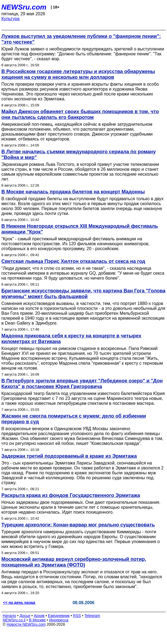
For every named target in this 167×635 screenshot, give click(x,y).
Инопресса (59, 620)
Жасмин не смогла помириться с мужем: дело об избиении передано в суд (73, 418)
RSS (77, 615)
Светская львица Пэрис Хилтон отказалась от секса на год (73, 261)
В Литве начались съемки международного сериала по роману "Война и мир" (78, 154)
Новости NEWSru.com (26, 624)
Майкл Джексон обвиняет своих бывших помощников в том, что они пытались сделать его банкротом (80, 114)
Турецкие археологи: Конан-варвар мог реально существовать (78, 525)
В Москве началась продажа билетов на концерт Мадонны (73, 191)
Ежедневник (59, 615)
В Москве (37, 620)
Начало (9, 615)
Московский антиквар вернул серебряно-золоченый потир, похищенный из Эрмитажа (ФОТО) (73, 562)
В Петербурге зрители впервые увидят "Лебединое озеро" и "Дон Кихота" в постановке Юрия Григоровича (82, 383)
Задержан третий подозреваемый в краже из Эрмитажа (69, 456)
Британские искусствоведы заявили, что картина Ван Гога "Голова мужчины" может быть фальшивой (83, 293)
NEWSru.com (23, 7)
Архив (39, 615)
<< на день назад (19, 602)
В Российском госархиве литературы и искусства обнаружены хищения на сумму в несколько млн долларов (78, 74)
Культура (10, 18)
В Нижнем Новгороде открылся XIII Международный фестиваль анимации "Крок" (79, 229)
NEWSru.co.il (14, 620)
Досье (24, 615)
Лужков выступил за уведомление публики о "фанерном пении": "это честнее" (81, 39)
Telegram (92, 615)
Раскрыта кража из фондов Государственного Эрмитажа (70, 495)
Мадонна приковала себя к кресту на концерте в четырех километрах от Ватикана (71, 338)
